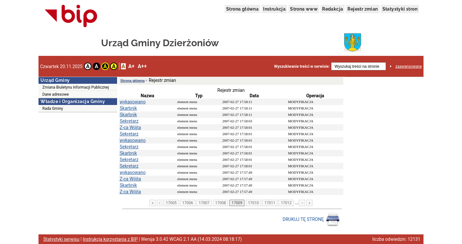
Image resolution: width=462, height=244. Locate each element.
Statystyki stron (399, 9)
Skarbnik (128, 108)
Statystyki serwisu (61, 239)
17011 (269, 203)
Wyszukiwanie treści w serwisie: (301, 66)
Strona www (304, 9)
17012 (286, 203)
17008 (220, 203)
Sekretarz (129, 121)
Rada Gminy (52, 108)
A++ (142, 66)
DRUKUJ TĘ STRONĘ (311, 220)
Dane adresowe (55, 94)
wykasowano (133, 101)
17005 (171, 203)
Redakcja (332, 9)
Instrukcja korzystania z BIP (110, 239)
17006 (187, 203)
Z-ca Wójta (130, 127)
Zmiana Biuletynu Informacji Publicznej (75, 87)
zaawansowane (408, 66)
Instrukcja (274, 9)
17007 (204, 203)
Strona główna (242, 9)
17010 (253, 203)
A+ (131, 66)
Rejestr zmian (362, 9)
